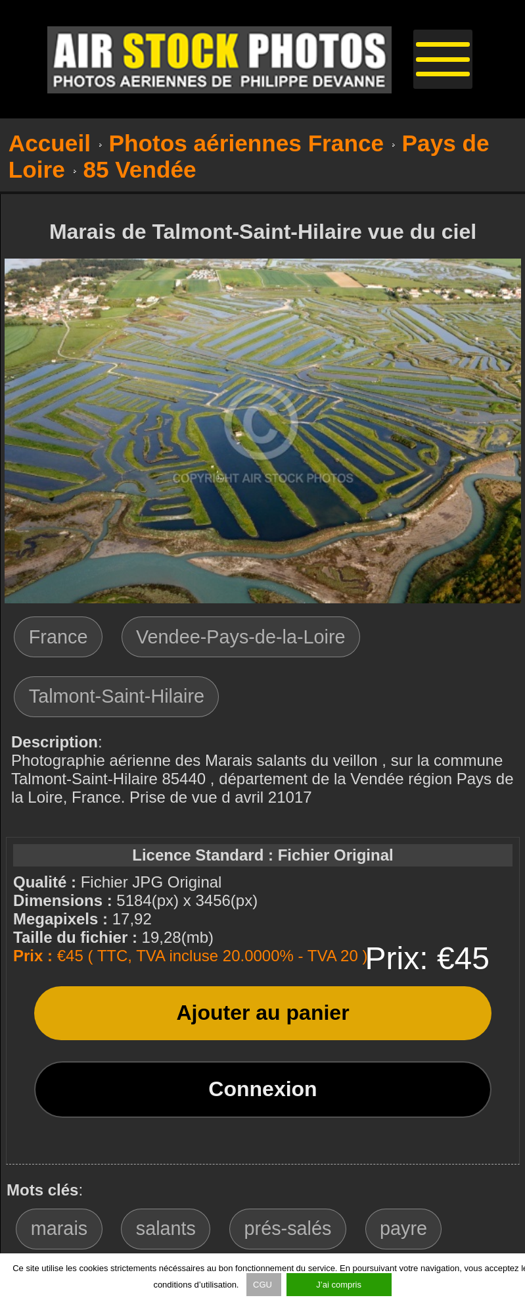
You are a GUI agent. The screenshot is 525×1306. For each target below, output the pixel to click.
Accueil (50, 143)
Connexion (262, 1089)
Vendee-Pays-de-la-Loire (241, 636)
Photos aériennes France (246, 143)
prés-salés (288, 1228)
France (58, 636)
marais (59, 1228)
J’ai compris (338, 1285)
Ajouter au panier (262, 1012)
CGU (264, 1285)
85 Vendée (139, 169)
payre (403, 1228)
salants (166, 1228)
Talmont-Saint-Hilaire (116, 696)
